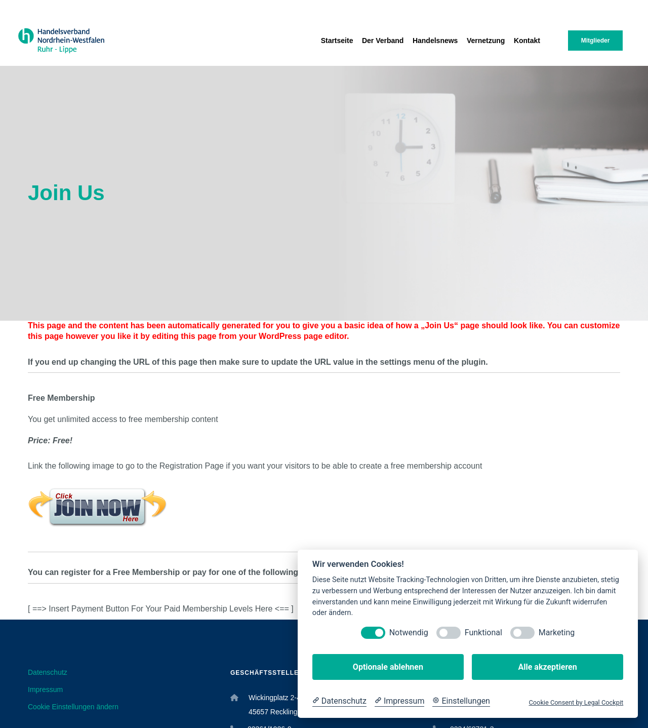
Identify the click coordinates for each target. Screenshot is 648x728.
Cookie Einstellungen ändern (73, 707)
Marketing (557, 632)
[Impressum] (399, 701)
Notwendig (408, 632)
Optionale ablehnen (388, 667)
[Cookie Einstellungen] (461, 701)
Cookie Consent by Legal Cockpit (576, 702)
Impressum (45, 689)
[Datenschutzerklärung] (339, 701)
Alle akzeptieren (547, 667)
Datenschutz (47, 672)
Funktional (483, 632)
